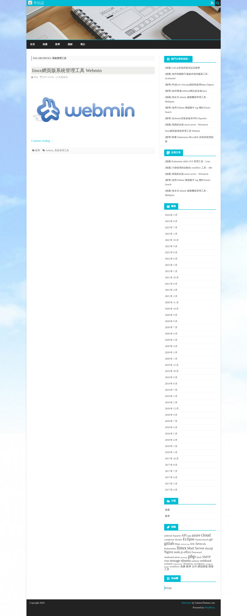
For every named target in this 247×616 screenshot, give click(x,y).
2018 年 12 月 (172, 408)
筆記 (82, 44)
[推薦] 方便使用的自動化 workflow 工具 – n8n (188, 167)
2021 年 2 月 (171, 296)
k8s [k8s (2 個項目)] (204, 543)
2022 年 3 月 (171, 265)
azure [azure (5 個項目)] (196, 535)
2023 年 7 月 (171, 227)
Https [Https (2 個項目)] (177, 543)
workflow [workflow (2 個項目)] (174, 566)
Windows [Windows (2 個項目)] (188, 563)
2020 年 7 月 (171, 327)
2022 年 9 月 (171, 246)
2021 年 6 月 (171, 284)
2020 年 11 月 (172, 302)
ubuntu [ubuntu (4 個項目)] (186, 561)
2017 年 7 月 (171, 471)
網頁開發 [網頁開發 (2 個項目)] (203, 566)
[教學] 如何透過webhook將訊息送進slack (186, 91)
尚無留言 (63, 77)
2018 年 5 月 (171, 433)
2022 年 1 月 (171, 271)
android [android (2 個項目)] (168, 535)
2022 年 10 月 (172, 240)
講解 (70, 44)
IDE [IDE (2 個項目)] (192, 543)
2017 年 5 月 (171, 483)
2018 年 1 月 (171, 452)
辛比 (35, 77)
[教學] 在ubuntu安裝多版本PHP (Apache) (185, 118)
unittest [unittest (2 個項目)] (195, 560)
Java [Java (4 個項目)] (198, 544)
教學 (57, 44)
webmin (49, 150)
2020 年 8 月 (171, 321)
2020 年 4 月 (171, 346)
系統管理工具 (61, 150)
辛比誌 (168, 588)
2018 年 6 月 (171, 427)
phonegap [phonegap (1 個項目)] (183, 557)
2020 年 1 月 (171, 358)
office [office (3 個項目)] (187, 552)
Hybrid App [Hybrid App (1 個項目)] (185, 544)
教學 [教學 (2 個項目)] (188, 566)
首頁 (32, 44)
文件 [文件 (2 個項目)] (194, 566)
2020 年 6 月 (171, 333)
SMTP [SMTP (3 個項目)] (206, 557)
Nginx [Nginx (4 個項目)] (168, 552)
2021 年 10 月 (172, 277)
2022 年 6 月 (171, 258)
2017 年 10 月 (172, 458)
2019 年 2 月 (171, 402)
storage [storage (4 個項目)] (175, 561)
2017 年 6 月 (171, 477)
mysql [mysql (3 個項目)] (209, 548)
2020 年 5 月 (171, 340)
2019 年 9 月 (171, 377)
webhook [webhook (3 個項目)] (206, 560)
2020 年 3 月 (171, 352)
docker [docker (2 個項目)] (178, 539)
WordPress (209, 607)
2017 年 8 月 (171, 465)
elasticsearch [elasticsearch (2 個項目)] (202, 539)
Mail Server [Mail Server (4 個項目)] (195, 548)
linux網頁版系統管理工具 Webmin (67, 70)
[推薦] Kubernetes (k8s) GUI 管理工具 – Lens (187, 161)
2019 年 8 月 (171, 383)
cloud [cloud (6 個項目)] (206, 535)
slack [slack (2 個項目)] (199, 557)
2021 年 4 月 (171, 290)
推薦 (45, 44)
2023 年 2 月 (171, 234)
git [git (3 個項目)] (211, 539)
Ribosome (186, 603)
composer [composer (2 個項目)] (169, 539)
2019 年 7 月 (171, 390)
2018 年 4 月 (171, 440)
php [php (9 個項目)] (192, 556)
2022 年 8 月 (171, 252)
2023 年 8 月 (171, 221)
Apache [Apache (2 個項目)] (177, 535)
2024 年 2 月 (171, 215)
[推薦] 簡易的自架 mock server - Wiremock (186, 124)
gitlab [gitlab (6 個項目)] (169, 543)
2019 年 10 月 (172, 371)
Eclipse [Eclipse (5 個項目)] (189, 539)
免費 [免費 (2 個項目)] (182, 566)
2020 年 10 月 (172, 308)
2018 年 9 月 (171, 415)
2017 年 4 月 (171, 490)
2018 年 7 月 (171, 421)
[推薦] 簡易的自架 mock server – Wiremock (186, 174)
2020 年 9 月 (171, 315)
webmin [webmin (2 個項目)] (168, 563)
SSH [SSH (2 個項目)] (166, 560)
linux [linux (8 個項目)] (182, 547)
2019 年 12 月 (172, 365)
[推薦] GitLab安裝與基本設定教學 (182, 68)
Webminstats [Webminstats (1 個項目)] (178, 564)
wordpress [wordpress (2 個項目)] (199, 563)
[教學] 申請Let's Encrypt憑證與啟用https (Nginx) (189, 84)
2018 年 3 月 (171, 446)
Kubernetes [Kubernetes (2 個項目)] (170, 548)
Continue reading (42, 140)
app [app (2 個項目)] (189, 535)
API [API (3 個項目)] (184, 535)
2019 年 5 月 (171, 396)
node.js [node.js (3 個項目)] (178, 552)
